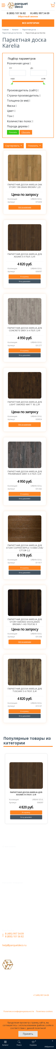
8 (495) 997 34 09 (39, 13)
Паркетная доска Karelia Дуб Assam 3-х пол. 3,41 (24, 255)
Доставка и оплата (15, 863)
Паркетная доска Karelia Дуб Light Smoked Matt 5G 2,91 (24, 403)
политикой (40, 1028)
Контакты (10, 874)
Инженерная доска (16, 905)
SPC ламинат (12, 899)
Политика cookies (44, 1011)
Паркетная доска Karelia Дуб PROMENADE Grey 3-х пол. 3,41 (24, 472)
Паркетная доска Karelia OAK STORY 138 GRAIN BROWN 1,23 (24, 185)
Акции (8, 857)
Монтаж (9, 851)
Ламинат (10, 916)
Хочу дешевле (24, 281)
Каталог (9, 887)
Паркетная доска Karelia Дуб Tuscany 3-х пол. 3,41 (24, 690)
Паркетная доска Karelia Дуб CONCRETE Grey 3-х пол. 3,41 (24, 329)
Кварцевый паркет (16, 910)
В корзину (24, 276)
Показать (33, 145)
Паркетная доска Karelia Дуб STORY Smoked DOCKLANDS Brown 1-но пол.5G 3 (24, 622)
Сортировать (12, 145)
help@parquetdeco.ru (14, 945)
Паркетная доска (15, 922)
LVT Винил (11, 893)
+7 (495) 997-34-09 (41, 995)
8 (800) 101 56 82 (16, 13)
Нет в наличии (24, 207)
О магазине (11, 868)
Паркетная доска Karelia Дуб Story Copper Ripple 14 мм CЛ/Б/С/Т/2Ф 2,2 (24, 548)
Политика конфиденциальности (18, 1011)
